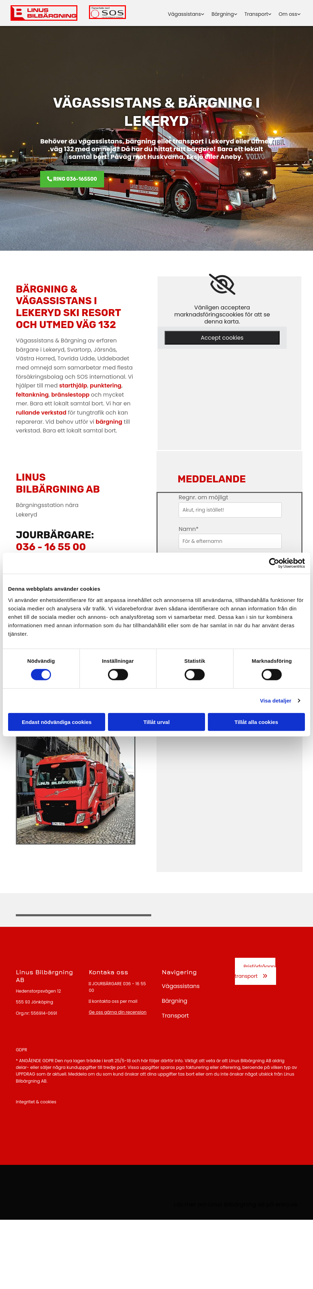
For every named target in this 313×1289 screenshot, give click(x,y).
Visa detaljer (275, 701)
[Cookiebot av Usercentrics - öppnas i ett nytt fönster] (274, 563)
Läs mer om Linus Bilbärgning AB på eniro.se (235, 1204)
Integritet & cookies (36, 1102)
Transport (256, 14)
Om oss (288, 14)
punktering (105, 385)
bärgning (109, 422)
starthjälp (73, 385)
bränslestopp (70, 395)
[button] (72, 179)
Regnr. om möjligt (203, 497)
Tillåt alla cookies (256, 722)
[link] (222, 284)
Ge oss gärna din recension (118, 1012)
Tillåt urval (156, 722)
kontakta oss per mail (115, 1001)
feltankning (32, 395)
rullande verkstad (41, 413)
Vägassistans (184, 14)
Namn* (189, 529)
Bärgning (222, 14)
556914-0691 (44, 1013)
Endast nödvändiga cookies (56, 722)
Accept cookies (222, 338)
